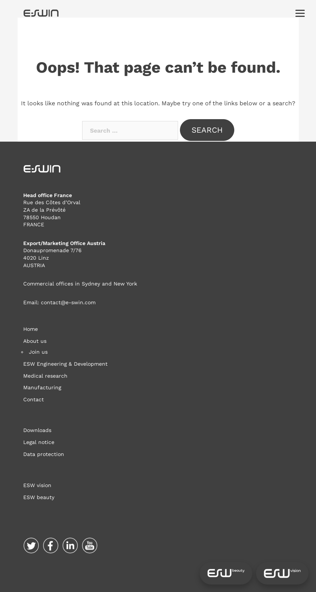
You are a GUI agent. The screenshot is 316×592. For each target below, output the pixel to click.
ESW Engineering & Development (65, 364)
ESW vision (37, 485)
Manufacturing (42, 387)
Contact (33, 399)
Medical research (45, 376)
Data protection (43, 454)
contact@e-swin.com (68, 302)
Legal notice (38, 442)
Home (30, 329)
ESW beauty (38, 497)
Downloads (37, 430)
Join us (38, 352)
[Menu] (300, 13)
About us (34, 341)
